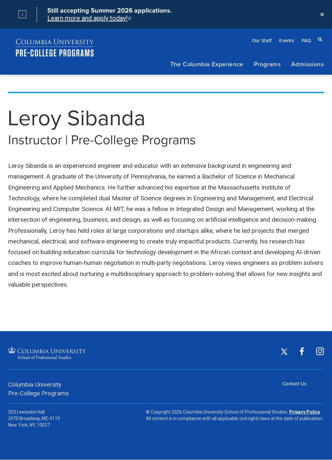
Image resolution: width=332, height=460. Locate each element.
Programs (267, 63)
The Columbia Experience (206, 63)
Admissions (307, 63)
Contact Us (294, 383)
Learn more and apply (88, 18)
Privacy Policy (304, 412)
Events (286, 40)
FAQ (306, 40)
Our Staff (262, 40)
